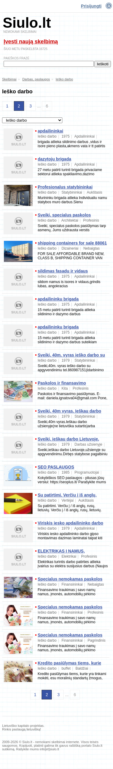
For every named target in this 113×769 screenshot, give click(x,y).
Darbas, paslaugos (36, 79)
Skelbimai (9, 79)
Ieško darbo (64, 79)
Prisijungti (91, 6)
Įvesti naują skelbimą (31, 42)
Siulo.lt (27, 23)
